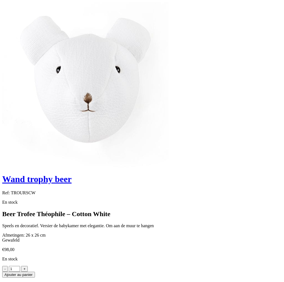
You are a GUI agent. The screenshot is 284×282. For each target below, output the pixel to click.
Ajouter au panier (18, 275)
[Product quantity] (14, 269)
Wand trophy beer (37, 179)
